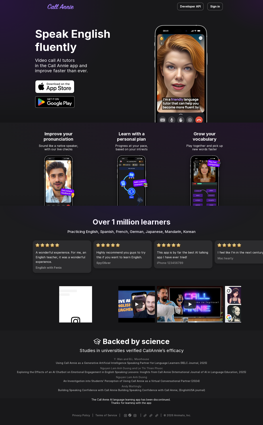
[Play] (136, 304)
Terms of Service (106, 415)
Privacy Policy (81, 415)
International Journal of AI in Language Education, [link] (206, 372)
